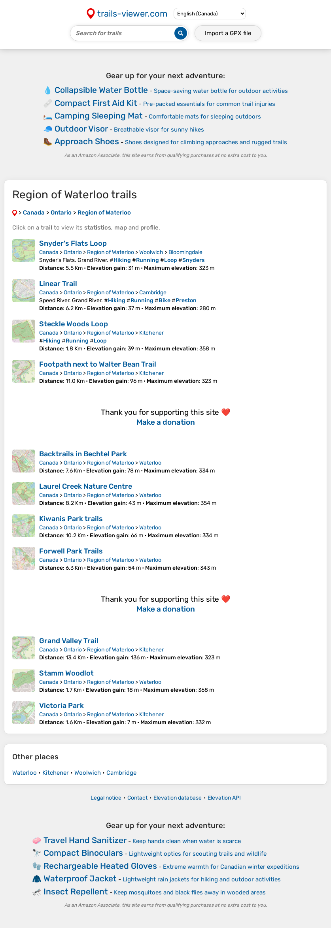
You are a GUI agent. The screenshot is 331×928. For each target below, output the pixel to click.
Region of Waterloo (110, 252)
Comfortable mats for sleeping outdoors (205, 116)
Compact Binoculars (83, 853)
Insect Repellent (76, 891)
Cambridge (152, 292)
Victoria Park (61, 705)
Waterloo (150, 462)
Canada (49, 252)
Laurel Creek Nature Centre (85, 486)
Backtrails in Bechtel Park (83, 454)
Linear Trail (58, 283)
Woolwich (151, 252)
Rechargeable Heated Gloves (100, 866)
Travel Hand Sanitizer (85, 840)
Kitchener (151, 332)
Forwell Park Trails (71, 551)
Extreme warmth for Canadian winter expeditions (231, 866)
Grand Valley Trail (68, 640)
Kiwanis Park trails (71, 518)
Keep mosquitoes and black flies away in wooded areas (190, 892)
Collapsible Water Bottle (101, 90)
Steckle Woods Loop (73, 324)
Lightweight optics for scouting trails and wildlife (198, 853)
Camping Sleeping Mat (99, 115)
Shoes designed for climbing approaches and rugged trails (206, 142)
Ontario (73, 252)
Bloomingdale (185, 252)
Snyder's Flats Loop (73, 243)
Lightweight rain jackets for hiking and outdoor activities (202, 879)
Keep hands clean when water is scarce (186, 841)
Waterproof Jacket (80, 878)
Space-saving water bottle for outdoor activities (221, 90)
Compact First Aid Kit (96, 103)
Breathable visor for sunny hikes (159, 129)
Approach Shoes (87, 141)
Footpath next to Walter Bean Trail (97, 364)
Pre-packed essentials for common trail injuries (209, 103)
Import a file (228, 33)
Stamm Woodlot (66, 673)
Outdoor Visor (81, 129)
